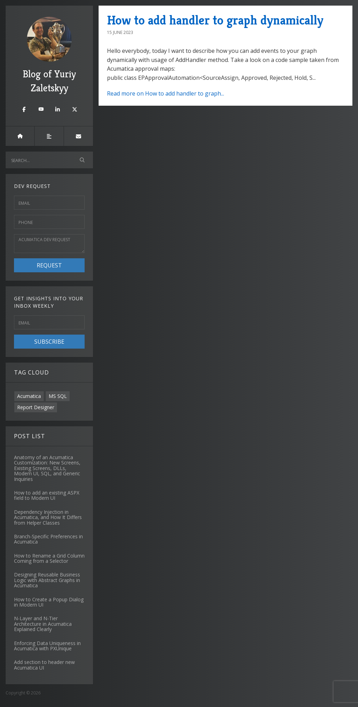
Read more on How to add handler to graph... (165, 93)
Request (49, 265)
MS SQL (58, 396)
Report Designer (35, 407)
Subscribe (49, 341)
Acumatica (29, 396)
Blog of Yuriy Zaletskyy (49, 55)
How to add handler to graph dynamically (215, 20)
